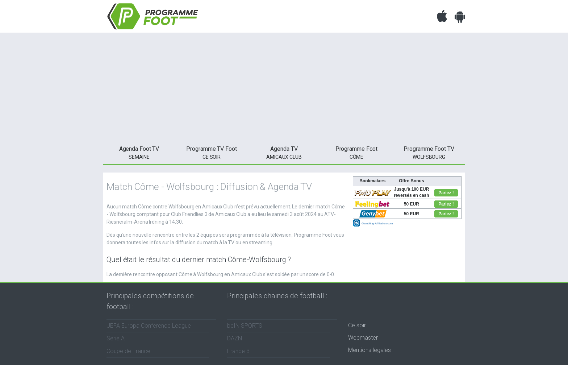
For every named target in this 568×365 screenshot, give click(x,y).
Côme (356, 152)
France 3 (238, 351)
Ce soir (357, 325)
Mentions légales (369, 350)
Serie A (115, 338)
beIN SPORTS (244, 325)
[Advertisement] (284, 87)
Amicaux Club (284, 152)
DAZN (234, 338)
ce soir (211, 152)
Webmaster (363, 337)
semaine (139, 152)
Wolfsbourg (429, 152)
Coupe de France (128, 351)
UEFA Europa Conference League (148, 325)
